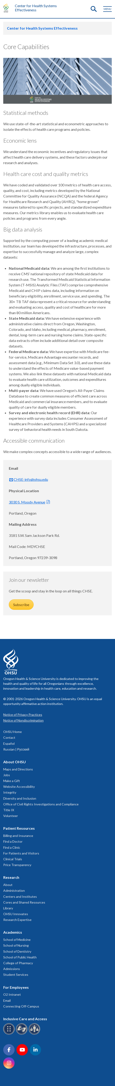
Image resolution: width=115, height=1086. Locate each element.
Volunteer (10, 816)
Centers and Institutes (20, 896)
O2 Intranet (12, 994)
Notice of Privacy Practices (22, 715)
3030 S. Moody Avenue (27, 502)
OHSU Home (12, 732)
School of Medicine (17, 940)
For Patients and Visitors (21, 853)
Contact (9, 737)
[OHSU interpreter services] (35, 1034)
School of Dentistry (17, 951)
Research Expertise (17, 920)
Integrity (9, 792)
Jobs (6, 775)
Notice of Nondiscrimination (23, 720)
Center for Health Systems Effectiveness (36, 7)
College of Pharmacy (18, 963)
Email (7, 1000)
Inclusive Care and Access (25, 1019)
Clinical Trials (12, 859)
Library (8, 908)
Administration (14, 890)
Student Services (15, 974)
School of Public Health (20, 957)
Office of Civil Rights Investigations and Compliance (41, 804)
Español (9, 743)
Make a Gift (11, 781)
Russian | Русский (16, 749)
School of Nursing (16, 945)
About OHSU (14, 762)
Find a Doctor (12, 841)
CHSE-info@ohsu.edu (31, 479)
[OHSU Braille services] (9, 1034)
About (8, 885)
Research (11, 877)
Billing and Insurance (18, 836)
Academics (12, 932)
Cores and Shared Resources (24, 902)
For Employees (16, 987)
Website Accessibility (19, 787)
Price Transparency (17, 865)
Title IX (8, 810)
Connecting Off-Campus (21, 1006)
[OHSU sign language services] (22, 1034)
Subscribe (21, 604)
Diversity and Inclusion (19, 798)
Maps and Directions (18, 769)
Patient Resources (19, 828)
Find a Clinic (11, 847)
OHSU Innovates (15, 914)
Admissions (11, 969)
